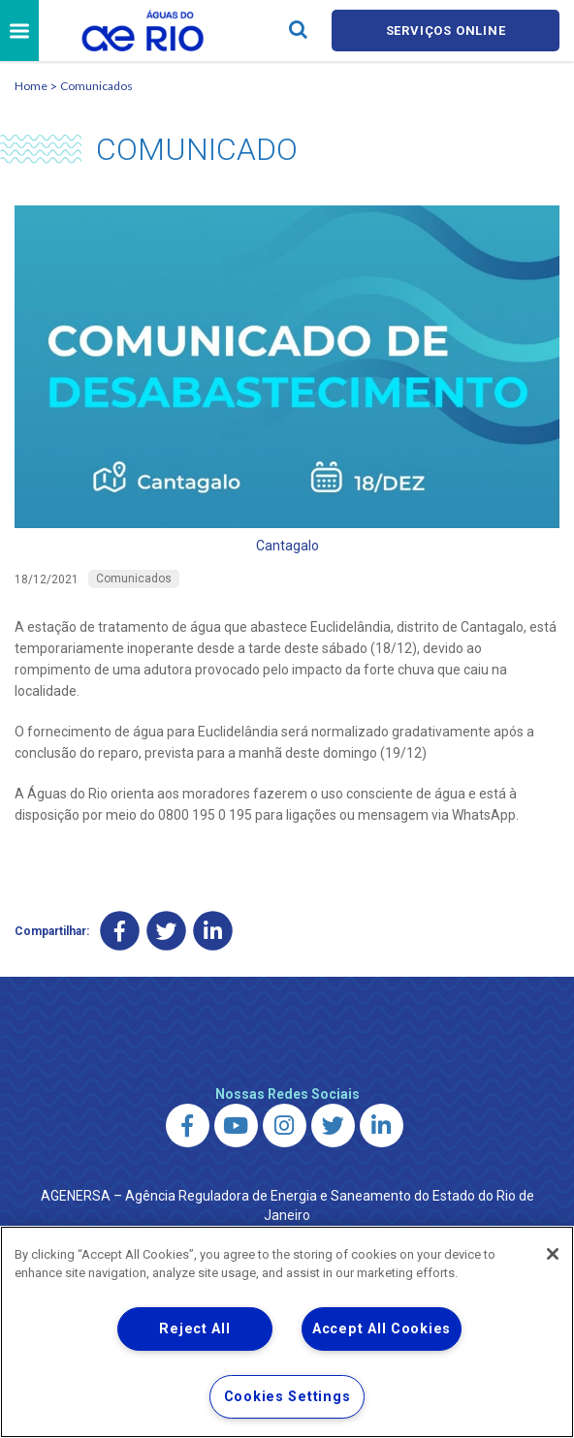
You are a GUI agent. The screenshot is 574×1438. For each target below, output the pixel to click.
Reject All (194, 1329)
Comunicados (96, 85)
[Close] (552, 1254)
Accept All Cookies (381, 1329)
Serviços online (446, 30)
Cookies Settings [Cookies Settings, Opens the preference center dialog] (287, 1397)
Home (31, 85)
